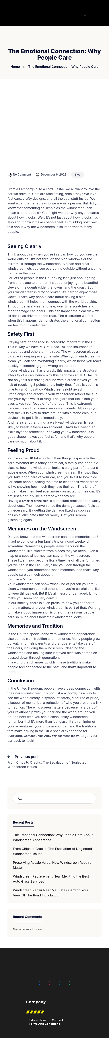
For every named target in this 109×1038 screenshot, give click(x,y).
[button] (85, 13)
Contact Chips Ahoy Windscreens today (52, 735)
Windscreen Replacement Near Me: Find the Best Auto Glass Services (51, 878)
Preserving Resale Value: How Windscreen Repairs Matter (52, 864)
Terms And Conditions (44, 1023)
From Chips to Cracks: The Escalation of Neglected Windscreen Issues (52, 850)
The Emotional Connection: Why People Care (63, 67)
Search (21, 798)
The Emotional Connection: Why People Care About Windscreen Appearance (53, 837)
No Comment (22, 174)
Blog (78, 174)
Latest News (37, 1019)
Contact (57, 1019)
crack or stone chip (35, 501)
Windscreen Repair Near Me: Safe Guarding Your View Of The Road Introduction (50, 892)
